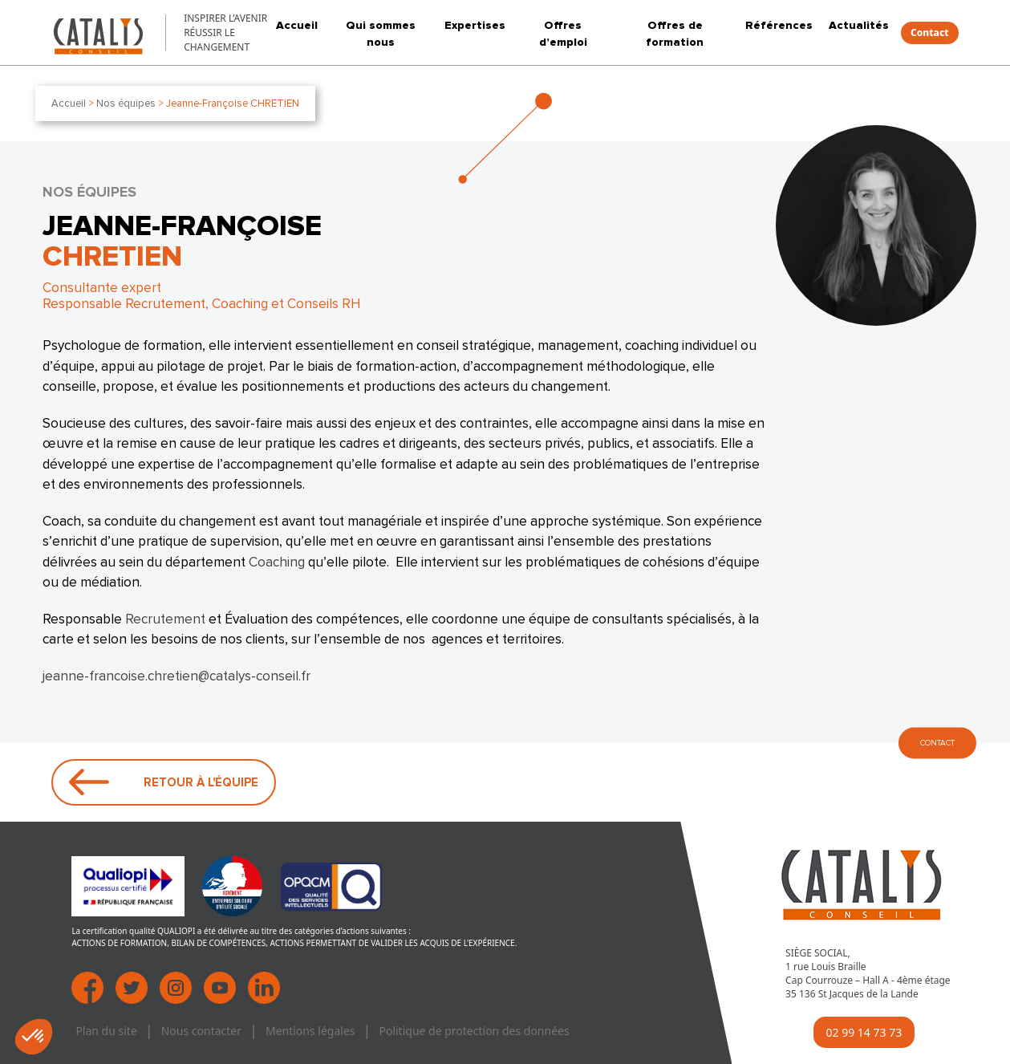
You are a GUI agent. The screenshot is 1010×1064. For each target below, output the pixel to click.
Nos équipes (126, 103)
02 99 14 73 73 (864, 1032)
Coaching (277, 562)
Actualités (859, 25)
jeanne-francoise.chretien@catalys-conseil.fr (176, 676)
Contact (930, 32)
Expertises (474, 25)
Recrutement (165, 619)
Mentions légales (310, 1030)
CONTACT (937, 743)
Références (779, 25)
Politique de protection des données (474, 1030)
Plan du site (105, 1030)
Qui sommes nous (381, 33)
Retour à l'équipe (163, 782)
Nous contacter (201, 1030)
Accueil (297, 25)
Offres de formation (675, 33)
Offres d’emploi (563, 33)
